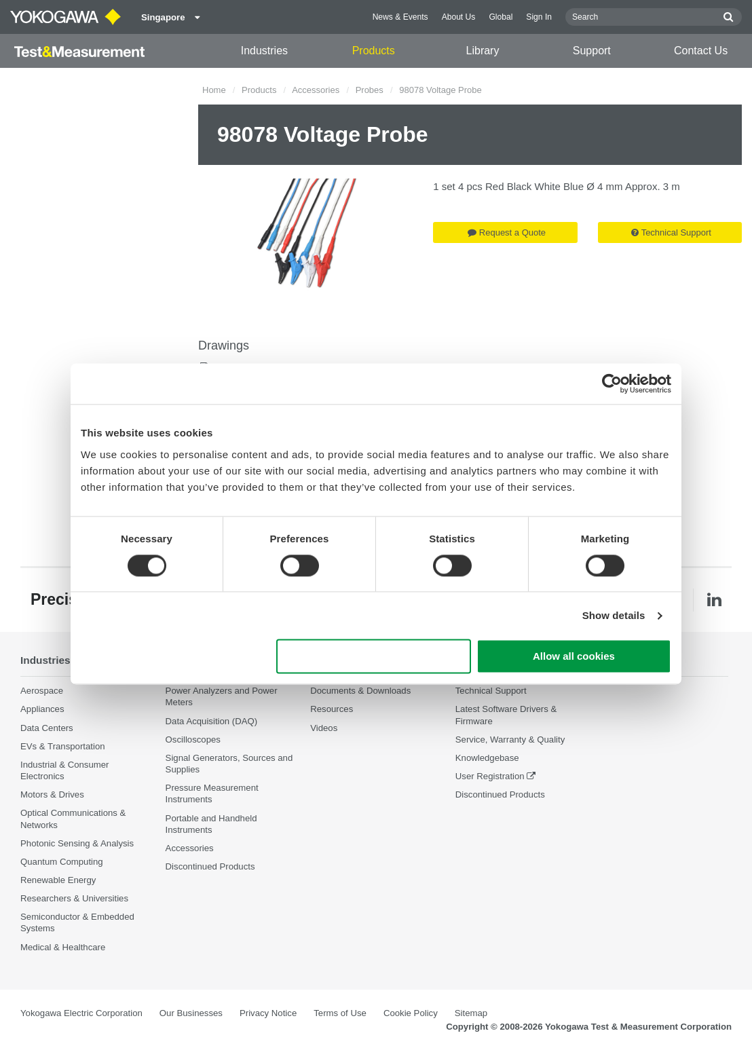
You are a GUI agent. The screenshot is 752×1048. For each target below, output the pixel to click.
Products (373, 50)
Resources (331, 709)
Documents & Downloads (360, 691)
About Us (459, 17)
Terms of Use (340, 1013)
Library (483, 50)
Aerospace (41, 691)
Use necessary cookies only (374, 656)
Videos (323, 728)
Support (592, 50)
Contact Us (701, 50)
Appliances (42, 709)
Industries (264, 50)
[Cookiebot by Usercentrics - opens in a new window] (611, 383)
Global (500, 17)
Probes (369, 90)
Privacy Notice (268, 1013)
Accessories (315, 90)
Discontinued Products (210, 866)
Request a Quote (507, 232)
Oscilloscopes (193, 739)
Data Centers (46, 728)
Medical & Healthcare (62, 947)
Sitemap (471, 1013)
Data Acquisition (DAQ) (212, 721)
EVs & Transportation (62, 746)
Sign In (539, 17)
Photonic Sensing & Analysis (77, 843)
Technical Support (671, 232)
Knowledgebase (487, 758)
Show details (613, 615)
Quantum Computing (61, 862)
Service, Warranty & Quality (510, 739)
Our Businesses (191, 1013)
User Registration (490, 776)
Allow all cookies (574, 656)
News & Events (400, 17)
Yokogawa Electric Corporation (81, 1013)
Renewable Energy (58, 880)
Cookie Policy (410, 1013)
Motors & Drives (52, 794)
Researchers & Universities (74, 898)
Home (214, 90)
